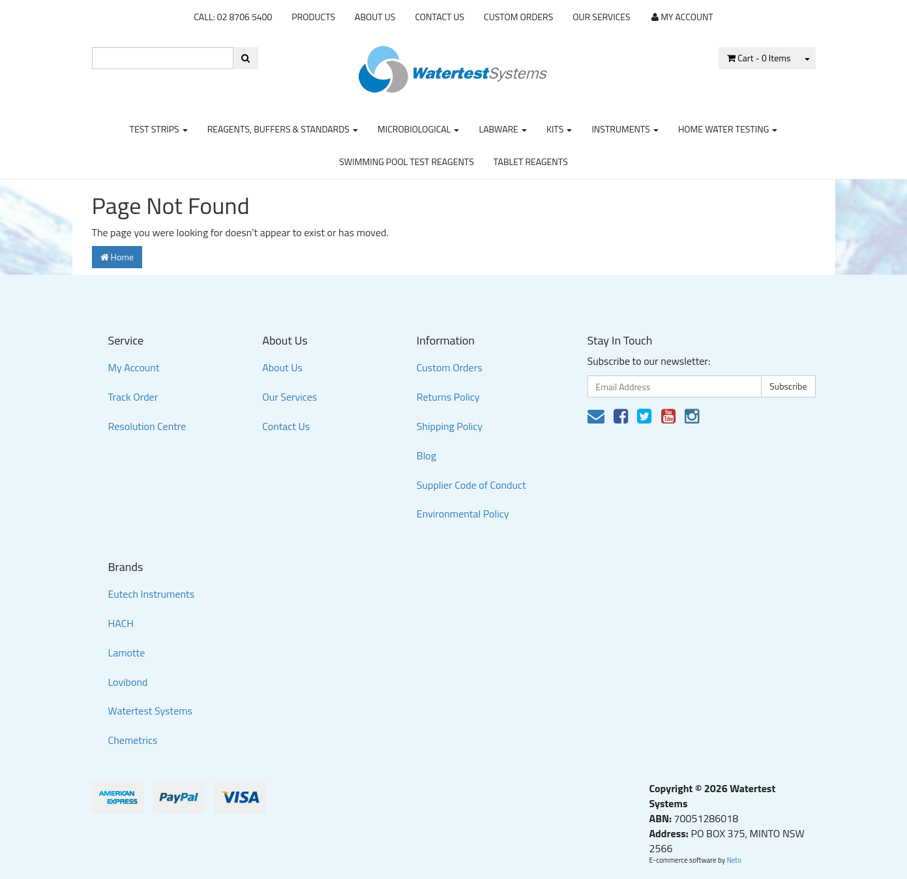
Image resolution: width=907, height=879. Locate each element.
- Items (758, 58)
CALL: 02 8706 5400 (233, 16)
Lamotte (126, 652)
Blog (426, 455)
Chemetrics (133, 740)
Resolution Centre (147, 426)
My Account (134, 367)
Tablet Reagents (531, 161)
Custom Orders (518, 16)
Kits (559, 129)
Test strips (159, 129)
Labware (503, 129)
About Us (375, 16)
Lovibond (128, 682)
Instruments (625, 129)
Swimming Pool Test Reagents (406, 161)
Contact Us (439, 16)
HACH (121, 623)
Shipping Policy (450, 426)
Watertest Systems (150, 710)
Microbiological (418, 129)
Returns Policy (448, 397)
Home (117, 257)
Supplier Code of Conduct (471, 485)
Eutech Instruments (151, 594)
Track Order (133, 397)
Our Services (601, 16)
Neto (733, 860)
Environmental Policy (463, 513)
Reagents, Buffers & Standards (282, 129)
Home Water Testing (728, 129)
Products (313, 16)
